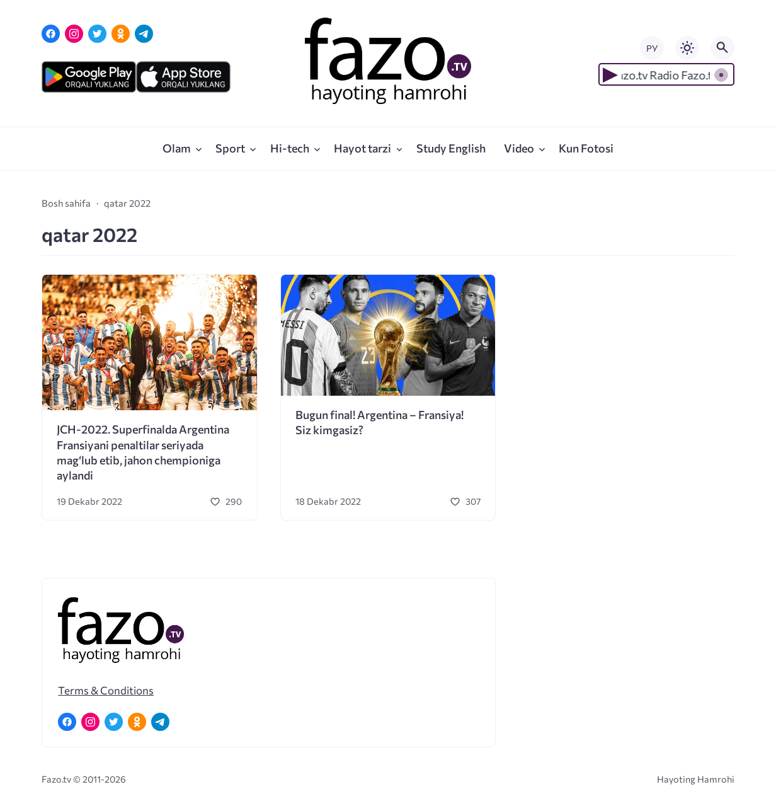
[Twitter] (97, 34)
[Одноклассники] (120, 34)
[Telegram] (144, 34)
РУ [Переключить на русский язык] (652, 48)
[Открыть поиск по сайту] (722, 48)
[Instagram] (74, 34)
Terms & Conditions (106, 690)
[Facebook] (51, 34)
